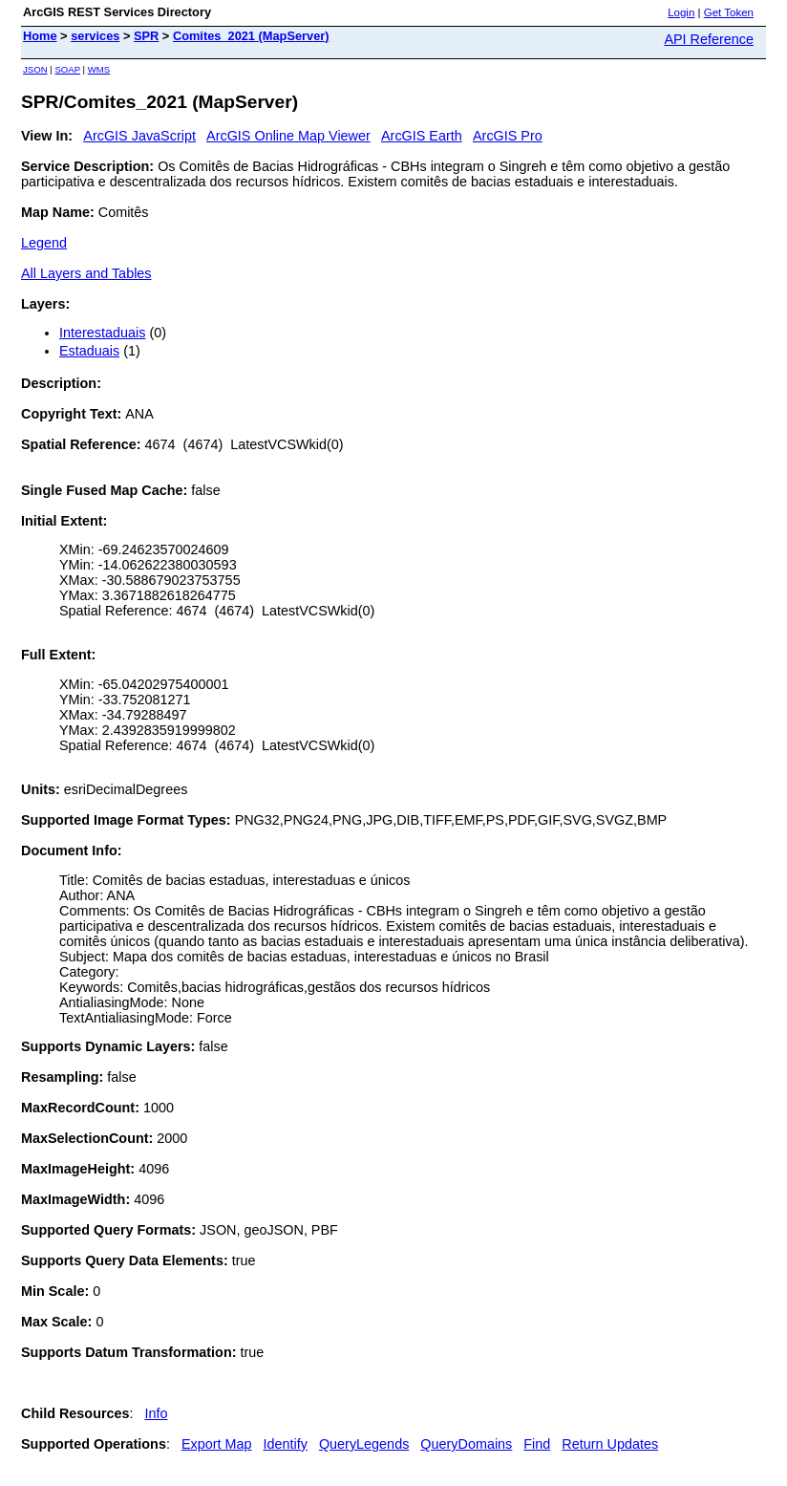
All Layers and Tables (86, 273)
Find (536, 1444)
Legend (44, 242)
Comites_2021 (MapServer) (251, 36)
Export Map (216, 1444)
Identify (286, 1444)
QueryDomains (466, 1444)
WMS (99, 69)
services (95, 36)
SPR (146, 36)
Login (681, 12)
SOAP (67, 69)
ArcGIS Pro (507, 135)
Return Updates (610, 1444)
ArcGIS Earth (421, 135)
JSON (35, 69)
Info (156, 1413)
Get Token (729, 12)
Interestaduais (102, 332)
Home (40, 36)
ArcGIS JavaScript (139, 135)
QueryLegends (364, 1444)
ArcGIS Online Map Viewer (288, 135)
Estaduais (89, 350)
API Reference (709, 39)
